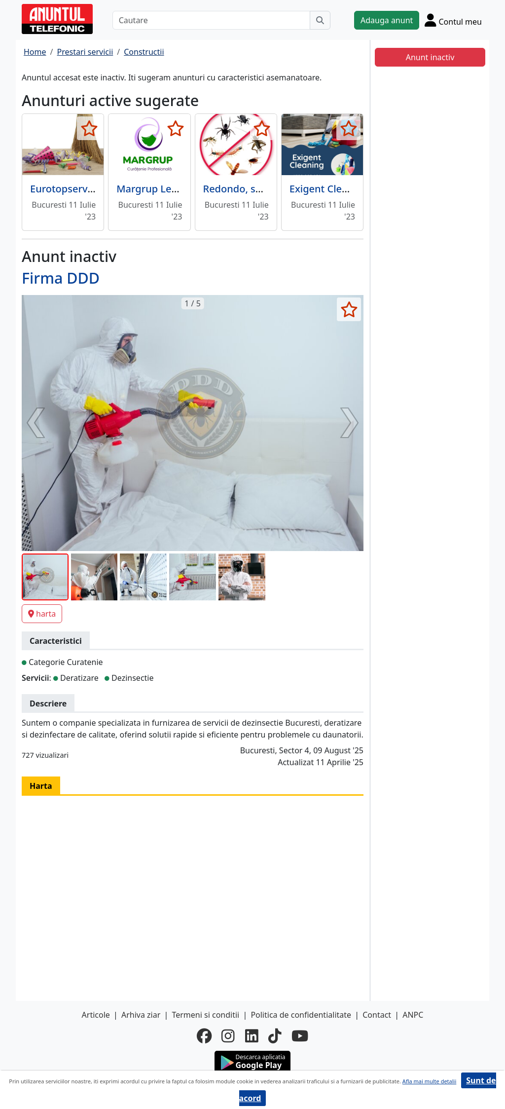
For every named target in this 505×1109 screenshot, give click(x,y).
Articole (96, 1014)
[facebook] (204, 1036)
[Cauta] (320, 20)
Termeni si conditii (205, 1014)
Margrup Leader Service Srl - (183, 188)
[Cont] (453, 20)
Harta (41, 785)
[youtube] (299, 1036)
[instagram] (228, 1036)
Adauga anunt (387, 20)
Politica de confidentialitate (301, 1014)
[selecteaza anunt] (89, 128)
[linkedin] (251, 1036)
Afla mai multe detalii (429, 1081)
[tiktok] (275, 1036)
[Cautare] (211, 20)
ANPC (412, 1014)
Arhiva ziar (140, 1014)
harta (42, 613)
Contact (376, 1014)
